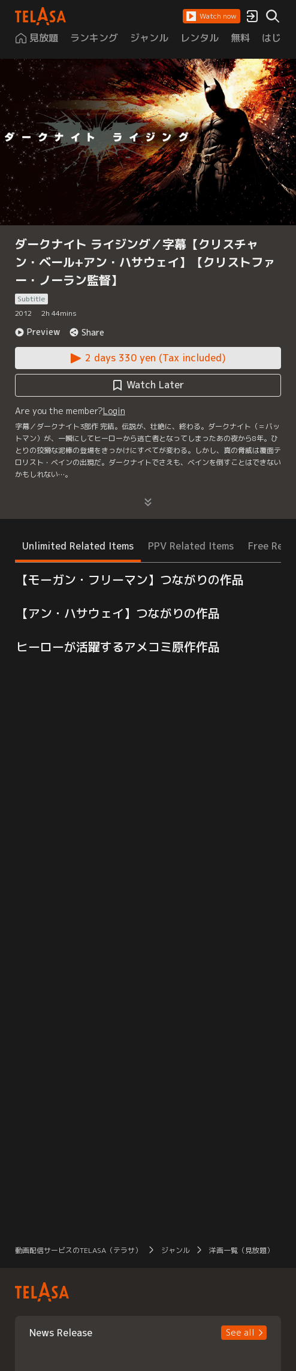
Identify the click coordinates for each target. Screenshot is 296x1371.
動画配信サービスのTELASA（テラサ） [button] (78, 1250)
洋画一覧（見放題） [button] (241, 1250)
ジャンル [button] (175, 1250)
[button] (211, 16)
